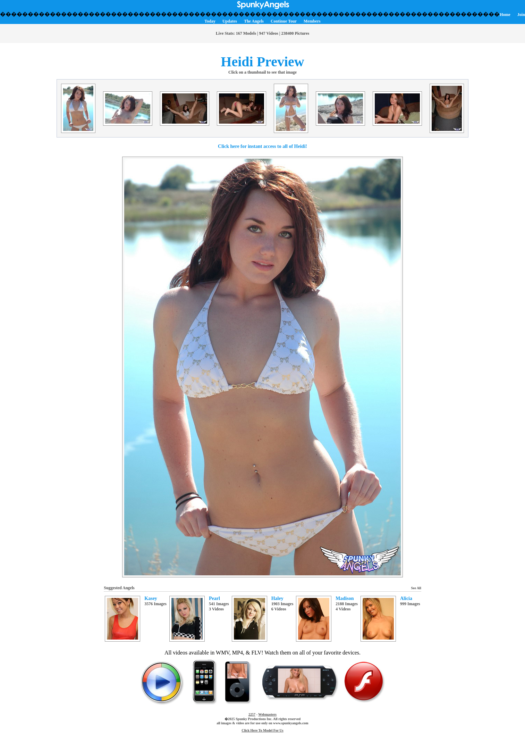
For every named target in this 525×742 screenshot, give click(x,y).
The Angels (254, 21)
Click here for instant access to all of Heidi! (262, 146)
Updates (229, 21)
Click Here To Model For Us (262, 730)
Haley (277, 598)
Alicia (406, 598)
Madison (345, 598)
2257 (251, 714)
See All (416, 588)
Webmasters (267, 714)
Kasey (150, 598)
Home (505, 14)
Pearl (214, 598)
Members (312, 21)
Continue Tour (284, 21)
